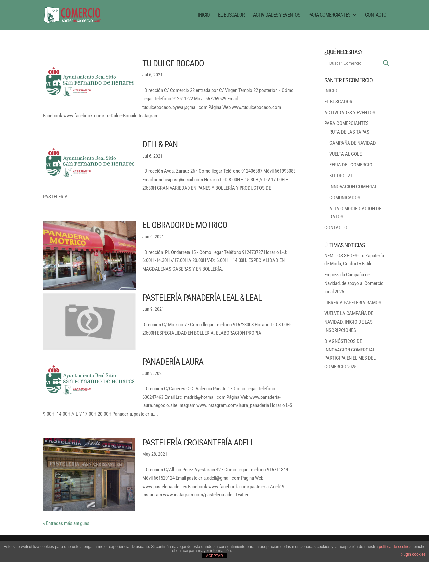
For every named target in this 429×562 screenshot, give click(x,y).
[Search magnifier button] (386, 63)
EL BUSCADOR (231, 15)
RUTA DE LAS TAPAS (349, 132)
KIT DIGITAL (341, 176)
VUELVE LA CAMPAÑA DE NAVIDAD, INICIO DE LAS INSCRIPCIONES (348, 321)
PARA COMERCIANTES (329, 15)
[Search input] (354, 63)
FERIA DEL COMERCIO (350, 165)
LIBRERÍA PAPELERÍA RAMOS (352, 302)
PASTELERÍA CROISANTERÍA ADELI (197, 442)
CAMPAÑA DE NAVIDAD (352, 143)
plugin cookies (413, 554)
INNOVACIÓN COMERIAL (353, 187)
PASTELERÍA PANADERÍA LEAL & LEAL (202, 298)
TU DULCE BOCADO (173, 63)
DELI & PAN (160, 144)
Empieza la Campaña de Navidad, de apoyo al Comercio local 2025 (354, 283)
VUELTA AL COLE (345, 154)
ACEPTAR (214, 556)
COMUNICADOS (344, 198)
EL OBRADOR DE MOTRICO (184, 225)
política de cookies (395, 546)
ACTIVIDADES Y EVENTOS (276, 15)
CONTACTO (375, 15)
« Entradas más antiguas (66, 523)
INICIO (204, 15)
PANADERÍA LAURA (172, 362)
